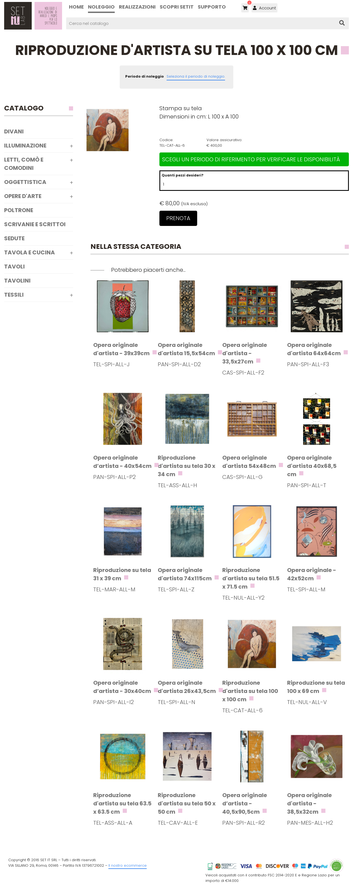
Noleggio (101, 6)
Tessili (14, 295)
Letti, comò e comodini (23, 164)
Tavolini (17, 280)
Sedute (14, 238)
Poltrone (18, 210)
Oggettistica (25, 182)
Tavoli (14, 266)
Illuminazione (25, 145)
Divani (14, 131)
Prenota (178, 218)
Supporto (212, 6)
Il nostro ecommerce (127, 865)
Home (76, 6)
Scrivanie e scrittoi (35, 224)
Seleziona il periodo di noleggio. (196, 76)
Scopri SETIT (177, 6)
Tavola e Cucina (29, 252)
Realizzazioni (137, 6)
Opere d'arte (22, 196)
